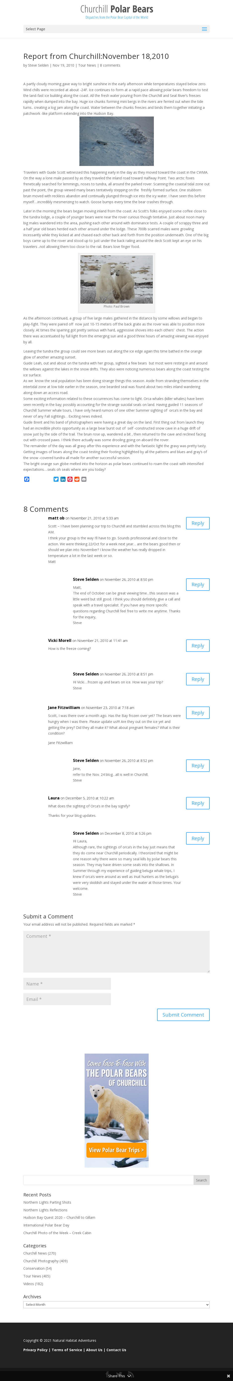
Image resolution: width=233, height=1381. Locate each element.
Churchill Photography (41, 1261)
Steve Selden (38, 65)
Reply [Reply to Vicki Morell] (198, 645)
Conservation (34, 1268)
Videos (28, 1283)
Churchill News (35, 1253)
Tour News (87, 65)
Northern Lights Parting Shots (47, 1202)
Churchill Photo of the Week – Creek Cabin (57, 1232)
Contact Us (116, 1349)
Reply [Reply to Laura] (198, 803)
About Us (94, 1349)
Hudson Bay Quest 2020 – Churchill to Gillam (59, 1217)
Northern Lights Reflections (45, 1210)
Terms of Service (67, 1349)
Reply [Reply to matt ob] (198, 523)
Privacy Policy (35, 1349)
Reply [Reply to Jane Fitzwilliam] (198, 712)
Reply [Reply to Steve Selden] (198, 584)
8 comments (110, 65)
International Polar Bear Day (46, 1225)
